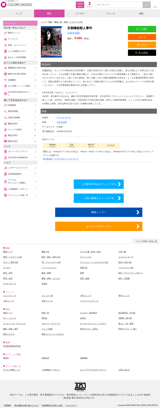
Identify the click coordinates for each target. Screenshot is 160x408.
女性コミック (47, 301)
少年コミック (85, 296)
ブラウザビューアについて (66, 159)
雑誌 (141, 13)
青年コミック (124, 296)
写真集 (44, 284)
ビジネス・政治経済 (88, 313)
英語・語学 (7, 273)
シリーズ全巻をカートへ (98, 170)
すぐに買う (142, 29)
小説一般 (122, 252)
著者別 (6, 358)
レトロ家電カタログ (17, 51)
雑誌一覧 (45, 313)
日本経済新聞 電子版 (11, 346)
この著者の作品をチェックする (98, 184)
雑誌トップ (7, 313)
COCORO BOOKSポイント (19, 93)
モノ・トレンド (9, 318)
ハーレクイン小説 (125, 268)
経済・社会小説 (125, 262)
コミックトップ (9, 296)
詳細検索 (12, 105)
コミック (110, 13)
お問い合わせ (124, 370)
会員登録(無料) (14, 174)
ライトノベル (85, 257)
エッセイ (7, 268)
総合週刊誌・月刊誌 (126, 313)
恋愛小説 (84, 268)
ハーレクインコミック (89, 301)
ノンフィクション (49, 268)
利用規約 (7, 405)
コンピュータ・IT (125, 257)
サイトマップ (71, 405)
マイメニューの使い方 (18, 195)
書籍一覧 (45, 252)
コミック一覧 (47, 296)
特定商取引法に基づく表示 (52, 405)
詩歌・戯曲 (84, 278)
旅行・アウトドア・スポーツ (130, 273)
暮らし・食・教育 (125, 323)
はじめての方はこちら (98, 226)
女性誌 (83, 318)
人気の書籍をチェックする (99, 198)
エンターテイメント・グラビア (93, 323)
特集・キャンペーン (17, 45)
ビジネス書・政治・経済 (90, 252)
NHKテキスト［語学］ (89, 329)
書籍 (49, 13)
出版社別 (45, 358)
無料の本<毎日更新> (17, 74)
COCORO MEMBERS (18, 157)
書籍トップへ (98, 212)
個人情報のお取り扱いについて (27, 405)
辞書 (82, 273)
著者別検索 (13, 111)
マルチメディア (9, 284)
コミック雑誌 (47, 329)
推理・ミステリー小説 (12, 257)
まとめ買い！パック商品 (19, 86)
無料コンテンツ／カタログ (53, 334)
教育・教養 (46, 273)
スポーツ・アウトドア (51, 323)
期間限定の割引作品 (17, 68)
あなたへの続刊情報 (17, 57)
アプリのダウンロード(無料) (16, 181)
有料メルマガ (8, 334)
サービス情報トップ (11, 370)
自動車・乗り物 (125, 318)
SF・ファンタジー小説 (51, 262)
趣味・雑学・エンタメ (51, 278)
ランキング (13, 39)
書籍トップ (7, 252)
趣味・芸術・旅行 (10, 329)
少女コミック (8, 301)
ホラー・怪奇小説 (10, 262)
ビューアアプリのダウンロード (93, 370)
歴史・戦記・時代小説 (51, 257)
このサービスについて (18, 167)
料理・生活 (7, 278)
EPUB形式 (48, 159)
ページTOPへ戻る (145, 241)
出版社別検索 (14, 117)
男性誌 (44, 318)
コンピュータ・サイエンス (14, 323)
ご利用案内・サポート (18, 189)
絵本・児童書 (124, 278)
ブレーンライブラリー (18, 151)
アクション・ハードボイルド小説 (94, 262)
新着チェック (14, 33)
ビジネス (80, 13)
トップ (18, 13)
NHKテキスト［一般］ (127, 329)
